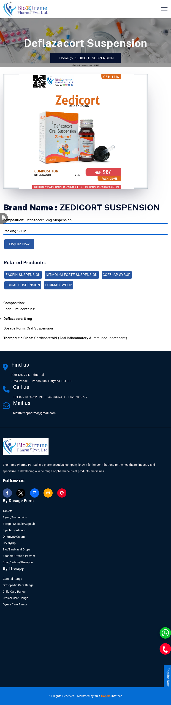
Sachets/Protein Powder (19, 556)
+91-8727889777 (75, 397)
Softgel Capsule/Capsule (19, 524)
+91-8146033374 (50, 397)
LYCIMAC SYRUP (58, 285)
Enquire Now (19, 244)
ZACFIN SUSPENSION (23, 274)
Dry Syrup (9, 543)
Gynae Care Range (15, 604)
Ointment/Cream (14, 537)
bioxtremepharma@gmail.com (34, 413)
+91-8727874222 (25, 397)
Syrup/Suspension (15, 517)
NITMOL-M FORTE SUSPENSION (72, 274)
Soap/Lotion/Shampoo (18, 562)
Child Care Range (14, 592)
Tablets (7, 511)
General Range (12, 579)
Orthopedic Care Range (18, 585)
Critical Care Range (15, 598)
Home (63, 58)
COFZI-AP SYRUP (116, 274)
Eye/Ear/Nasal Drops (16, 549)
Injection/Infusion (14, 530)
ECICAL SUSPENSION (22, 285)
